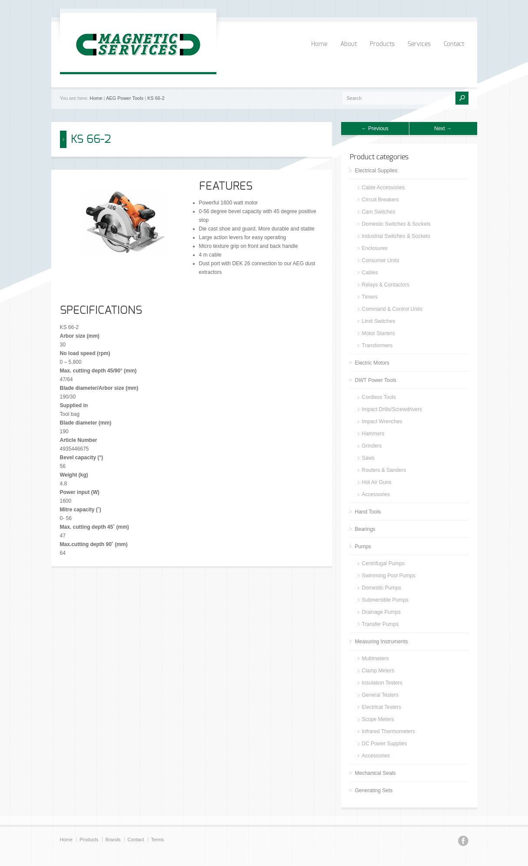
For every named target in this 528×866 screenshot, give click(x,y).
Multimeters (375, 658)
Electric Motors (372, 363)
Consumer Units (380, 260)
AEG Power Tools (124, 98)
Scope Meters (378, 719)
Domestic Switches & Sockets (396, 224)
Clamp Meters (378, 671)
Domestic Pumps (382, 588)
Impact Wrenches (382, 421)
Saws (368, 458)
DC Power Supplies (384, 744)
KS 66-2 (156, 98)
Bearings (365, 529)
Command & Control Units (392, 309)
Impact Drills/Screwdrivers (392, 409)
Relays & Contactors (385, 285)
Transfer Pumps (380, 624)
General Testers (380, 695)
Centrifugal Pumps (383, 563)
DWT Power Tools (376, 380)
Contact (454, 44)
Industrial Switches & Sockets (396, 236)
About (348, 44)
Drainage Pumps (381, 612)
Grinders (372, 446)
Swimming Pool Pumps (388, 576)
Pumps (363, 546)
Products (382, 44)
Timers (370, 297)
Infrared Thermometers (388, 731)
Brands (112, 839)
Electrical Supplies (376, 171)
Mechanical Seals (375, 773)
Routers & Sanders (384, 470)
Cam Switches (378, 212)
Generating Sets (374, 790)
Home (319, 44)
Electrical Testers (381, 707)
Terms (157, 839)
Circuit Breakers (380, 200)
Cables (370, 273)
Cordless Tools (379, 397)
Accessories (376, 494)
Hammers (373, 434)
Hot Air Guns (377, 482)
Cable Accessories (383, 187)
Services (419, 44)
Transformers (377, 345)
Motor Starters (378, 333)
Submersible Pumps (385, 600)
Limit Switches (378, 321)
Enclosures (375, 248)
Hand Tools (368, 512)
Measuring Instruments (381, 642)
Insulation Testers (382, 683)
